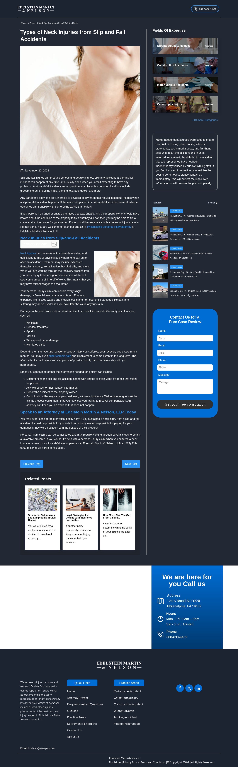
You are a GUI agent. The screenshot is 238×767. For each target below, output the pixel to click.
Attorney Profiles (77, 697)
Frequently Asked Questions (85, 704)
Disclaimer (115, 762)
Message (163, 374)
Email (161, 345)
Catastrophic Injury (126, 697)
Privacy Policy (131, 762)
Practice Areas (76, 717)
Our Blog (72, 710)
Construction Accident (128, 704)
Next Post (131, 463)
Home (24, 23)
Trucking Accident (125, 717)
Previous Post (31, 463)
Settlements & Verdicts (82, 723)
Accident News (177, 211)
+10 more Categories (205, 120)
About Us (73, 736)
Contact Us (74, 730)
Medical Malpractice (127, 723)
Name (162, 330)
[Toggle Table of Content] (52, 244)
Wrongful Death (124, 710)
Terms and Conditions (153, 762)
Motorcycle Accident (127, 691)
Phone (162, 360)
